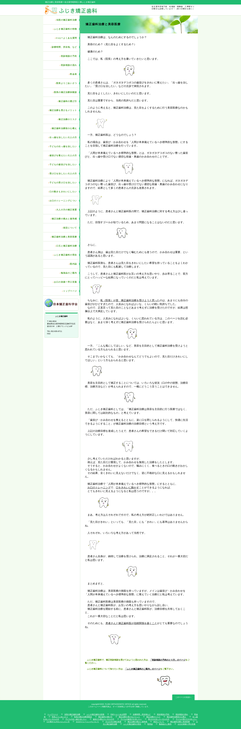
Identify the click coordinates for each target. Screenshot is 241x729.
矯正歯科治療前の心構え (176, 717)
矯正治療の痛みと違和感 (138, 722)
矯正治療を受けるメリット (129, 717)
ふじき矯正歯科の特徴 (95, 714)
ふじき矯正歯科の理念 (132, 724)
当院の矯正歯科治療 (72, 714)
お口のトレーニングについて (87, 722)
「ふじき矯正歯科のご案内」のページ (142, 669)
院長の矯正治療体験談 (83, 717)
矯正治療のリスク (153, 717)
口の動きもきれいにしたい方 (58, 722)
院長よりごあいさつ (60, 717)
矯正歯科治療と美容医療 (180, 722)
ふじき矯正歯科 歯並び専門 (81, 9)
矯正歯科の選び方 (105, 717)
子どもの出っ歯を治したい (76, 719)
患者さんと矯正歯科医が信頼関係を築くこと (131, 623)
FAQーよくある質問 (118, 714)
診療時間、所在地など (142, 714)
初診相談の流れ (182, 714)
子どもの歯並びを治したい (131, 719)
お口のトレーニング (99, 487)
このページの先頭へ (183, 697)
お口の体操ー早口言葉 (186, 724)
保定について (158, 722)
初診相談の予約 (163, 714)
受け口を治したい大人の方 (158, 719)
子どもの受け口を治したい (186, 719)
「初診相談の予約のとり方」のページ (167, 660)
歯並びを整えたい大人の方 (103, 719)
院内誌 (150, 724)
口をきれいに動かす (127, 487)
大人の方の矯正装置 (113, 722)
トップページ (52, 714)
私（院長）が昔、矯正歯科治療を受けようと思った (130, 300)
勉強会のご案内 (165, 724)
